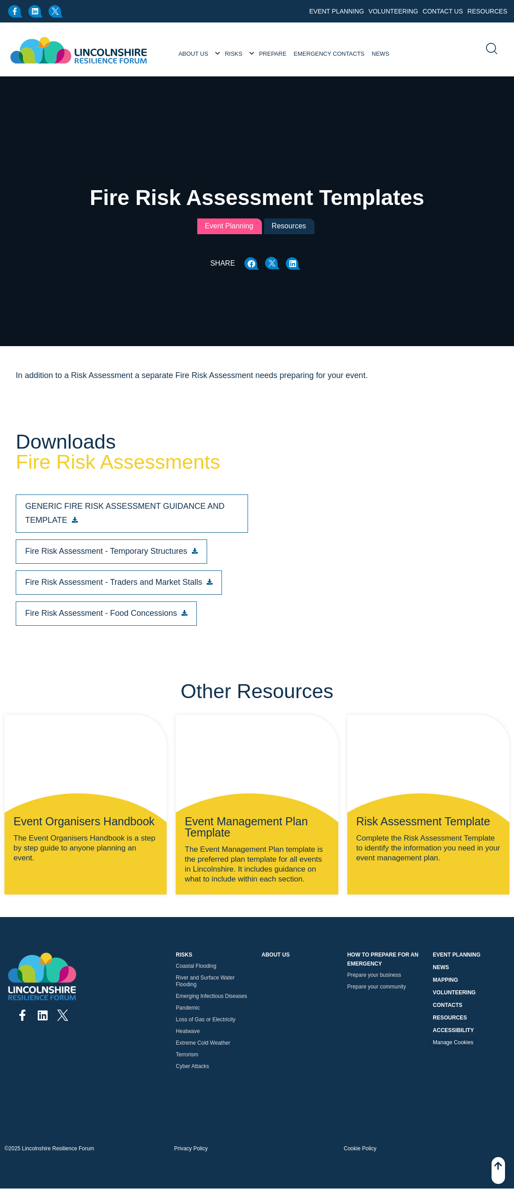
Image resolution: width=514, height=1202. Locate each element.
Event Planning (336, 11)
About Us (193, 53)
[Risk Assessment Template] (428, 778)
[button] (252, 264)
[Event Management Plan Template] (257, 778)
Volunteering (393, 11)
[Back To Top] (498, 1170)
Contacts (447, 1005)
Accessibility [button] (453, 1030)
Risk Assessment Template (423, 821)
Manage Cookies (453, 1042)
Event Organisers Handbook (84, 821)
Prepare (272, 53)
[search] (491, 49)
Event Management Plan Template (246, 827)
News (380, 53)
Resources (487, 11)
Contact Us (443, 11)
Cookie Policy (360, 1148)
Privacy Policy (191, 1148)
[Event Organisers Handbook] (85, 778)
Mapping (445, 980)
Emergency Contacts (329, 53)
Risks (233, 53)
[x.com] (56, 11)
